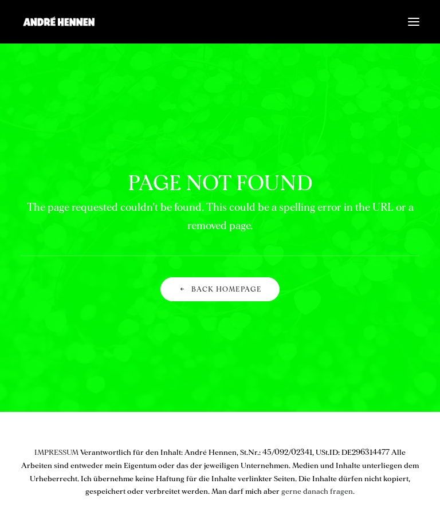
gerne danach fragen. (318, 491)
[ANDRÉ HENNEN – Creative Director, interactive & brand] (59, 21)
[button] (413, 22)
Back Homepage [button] (220, 289)
